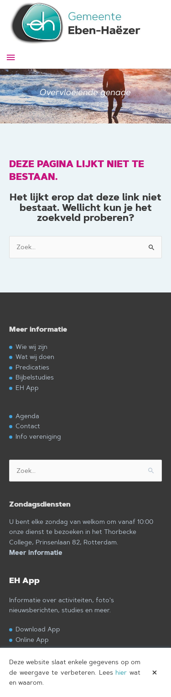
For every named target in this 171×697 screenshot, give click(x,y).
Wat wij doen (35, 356)
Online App (32, 639)
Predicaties (32, 367)
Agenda (27, 415)
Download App (38, 629)
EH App (27, 387)
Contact (28, 425)
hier (121, 672)
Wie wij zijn (31, 346)
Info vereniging (38, 436)
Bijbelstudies (35, 377)
